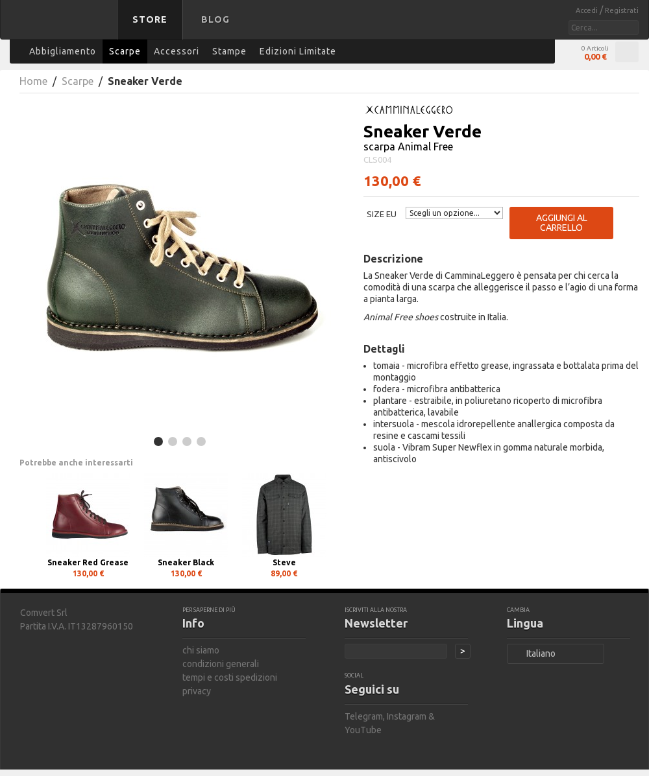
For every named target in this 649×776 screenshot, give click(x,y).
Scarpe (77, 81)
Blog (215, 19)
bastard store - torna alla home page (61, 27)
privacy (196, 691)
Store (149, 19)
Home (33, 81)
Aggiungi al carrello (561, 223)
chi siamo (200, 650)
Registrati (622, 10)
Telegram (364, 716)
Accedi (588, 10)
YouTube (363, 730)
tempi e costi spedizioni (229, 677)
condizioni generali (220, 664)
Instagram (406, 716)
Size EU (382, 213)
